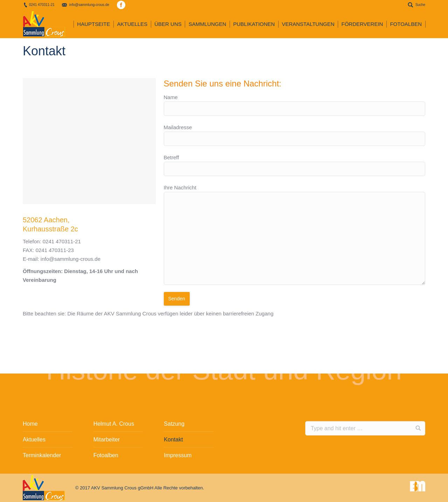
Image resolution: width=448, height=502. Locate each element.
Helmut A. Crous (113, 424)
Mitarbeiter (106, 439)
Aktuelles (34, 439)
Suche (420, 5)
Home (30, 424)
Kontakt (173, 439)
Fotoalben (105, 455)
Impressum (177, 455)
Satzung (174, 424)
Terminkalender (42, 455)
